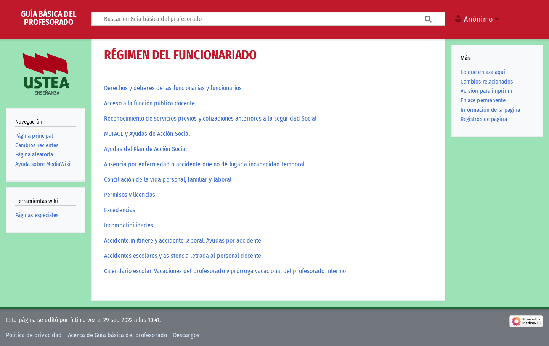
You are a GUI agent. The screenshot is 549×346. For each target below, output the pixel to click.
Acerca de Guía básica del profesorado (117, 335)
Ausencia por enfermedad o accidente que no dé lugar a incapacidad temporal (204, 164)
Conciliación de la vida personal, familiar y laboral (167, 180)
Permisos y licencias (129, 195)
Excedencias (119, 210)
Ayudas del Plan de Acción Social (145, 149)
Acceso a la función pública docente (149, 103)
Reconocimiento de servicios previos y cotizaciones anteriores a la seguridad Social (210, 119)
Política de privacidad (34, 335)
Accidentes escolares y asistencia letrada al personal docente (182, 256)
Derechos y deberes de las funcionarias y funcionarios (173, 88)
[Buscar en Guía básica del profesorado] (268, 18)
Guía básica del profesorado (49, 18)
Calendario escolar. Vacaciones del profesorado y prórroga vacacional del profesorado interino (225, 271)
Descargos (186, 335)
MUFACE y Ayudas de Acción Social (147, 134)
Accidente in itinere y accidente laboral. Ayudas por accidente (182, 241)
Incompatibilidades (128, 225)
